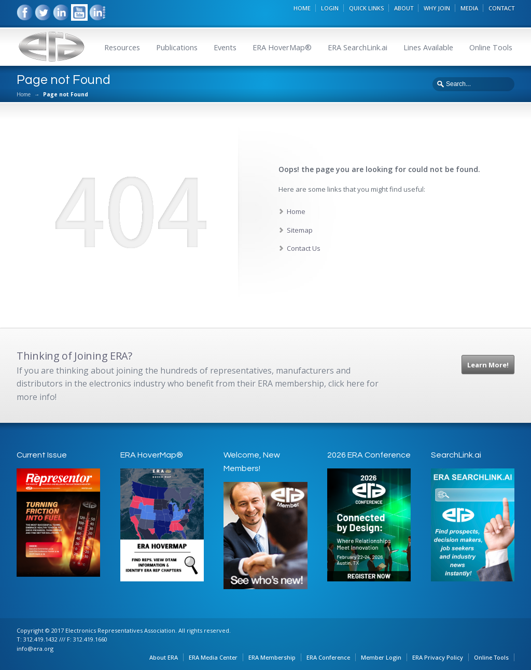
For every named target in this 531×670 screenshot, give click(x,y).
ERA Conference (328, 657)
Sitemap (300, 230)
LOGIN (330, 8)
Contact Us (303, 248)
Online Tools (490, 47)
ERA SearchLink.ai (357, 47)
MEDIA (469, 8)
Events (225, 47)
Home (24, 94)
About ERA (163, 657)
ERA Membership (272, 657)
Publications (177, 47)
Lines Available (428, 47)
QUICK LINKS (366, 8)
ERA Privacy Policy (437, 657)
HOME (302, 8)
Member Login (381, 657)
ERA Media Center (213, 657)
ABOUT (403, 8)
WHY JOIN (437, 8)
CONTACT (501, 8)
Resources (122, 47)
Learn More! (488, 364)
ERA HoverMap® (282, 47)
